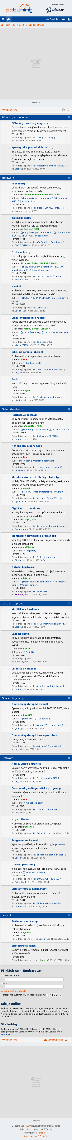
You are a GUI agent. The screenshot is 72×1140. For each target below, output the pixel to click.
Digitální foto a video (26, 508)
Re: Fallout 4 (39, 833)
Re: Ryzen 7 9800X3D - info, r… (47, 208)
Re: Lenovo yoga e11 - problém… (49, 467)
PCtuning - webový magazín (30, 123)
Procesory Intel (26, 201)
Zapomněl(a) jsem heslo (13, 991)
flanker (27, 194)
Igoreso (35, 329)
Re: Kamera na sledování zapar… (49, 526)
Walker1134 (37, 263)
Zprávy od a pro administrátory (32, 147)
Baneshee (47, 194)
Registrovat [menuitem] (70, 20)
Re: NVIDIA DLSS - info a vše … (48, 276)
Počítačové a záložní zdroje (36, 582)
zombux (19, 594)
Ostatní (6, 915)
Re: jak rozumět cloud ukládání (48, 855)
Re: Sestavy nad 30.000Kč (45, 436)
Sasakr (18, 858)
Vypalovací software (34, 872)
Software (7, 758)
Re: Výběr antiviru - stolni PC (47, 903)
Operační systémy (13, 698)
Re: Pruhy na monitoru (44, 557)
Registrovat (38, 25)
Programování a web (25, 840)
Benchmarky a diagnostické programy (36, 788)
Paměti (16, 286)
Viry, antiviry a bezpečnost (29, 889)
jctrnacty (19, 211)
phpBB (26, 1126)
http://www (58, 844)
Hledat (6, 25)
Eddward (36, 194)
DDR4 (34, 298)
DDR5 (25, 298)
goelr (17, 728)
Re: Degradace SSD (43, 342)
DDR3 (43, 298)
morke (27, 263)
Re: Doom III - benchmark (46, 809)
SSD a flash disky (30, 332)
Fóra (9, 20)
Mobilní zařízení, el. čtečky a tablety (35, 477)
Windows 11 (28, 719)
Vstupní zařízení (28, 585)
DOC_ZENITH (21, 245)
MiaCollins (6, 1034)
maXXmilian (29, 547)
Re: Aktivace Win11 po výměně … (49, 725)
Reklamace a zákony (25, 921)
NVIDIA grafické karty (38, 270)
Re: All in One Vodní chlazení (47, 686)
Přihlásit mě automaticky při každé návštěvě (24, 995)
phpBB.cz (43, 1133)
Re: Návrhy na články (43, 137)
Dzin (33, 519)
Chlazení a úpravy (12, 603)
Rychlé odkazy (4, 20)
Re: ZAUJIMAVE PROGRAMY (47, 879)
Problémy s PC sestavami (35, 429)
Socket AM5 (41, 236)
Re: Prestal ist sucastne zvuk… (48, 397)
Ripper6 (19, 279)
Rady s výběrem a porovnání (38, 461)
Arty (28, 1129)
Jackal (18, 311)
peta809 (19, 470)
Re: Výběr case (40, 591)
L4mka (26, 578)
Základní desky (21, 218)
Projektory (29, 551)
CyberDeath (20, 501)
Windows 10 (43, 719)
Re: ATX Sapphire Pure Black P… (49, 242)
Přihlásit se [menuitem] (64, 20)
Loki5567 (45, 329)
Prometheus (21, 529)
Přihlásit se (21, 25)
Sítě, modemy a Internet (27, 352)
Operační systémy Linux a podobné (34, 735)
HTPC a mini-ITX (59, 429)
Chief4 (18, 560)
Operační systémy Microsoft (30, 704)
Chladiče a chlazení (24, 668)
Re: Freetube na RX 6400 (45, 778)
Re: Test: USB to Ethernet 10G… (48, 369)
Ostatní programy (23, 864)
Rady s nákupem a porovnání (37, 198)
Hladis (54, 263)
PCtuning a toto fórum (15, 117)
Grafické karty (21, 252)
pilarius (18, 400)
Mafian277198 (21, 345)
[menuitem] (52, 19)
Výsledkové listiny (33, 803)
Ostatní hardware (12, 409)
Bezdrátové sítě (32, 363)
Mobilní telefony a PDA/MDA (47, 492)
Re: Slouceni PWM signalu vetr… (49, 624)
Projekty (28, 652)
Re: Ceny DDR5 (40, 308)
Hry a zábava (20, 819)
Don (25, 359)
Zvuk (15, 379)
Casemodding (20, 634)
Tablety (25, 492)
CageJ (26, 390)
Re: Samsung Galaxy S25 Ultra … (49, 498)
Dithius (18, 906)
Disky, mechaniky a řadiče (28, 318)
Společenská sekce (24, 945)
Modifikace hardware (25, 609)
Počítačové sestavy (24, 415)
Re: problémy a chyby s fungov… (49, 166)
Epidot (18, 169)
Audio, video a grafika (26, 764)
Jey (16, 140)
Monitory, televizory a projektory (34, 536)
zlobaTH (19, 662)
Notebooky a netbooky (27, 446)
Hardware (8, 178)
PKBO (57, 194)
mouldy (18, 439)
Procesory (18, 183)
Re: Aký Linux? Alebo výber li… (48, 746)
